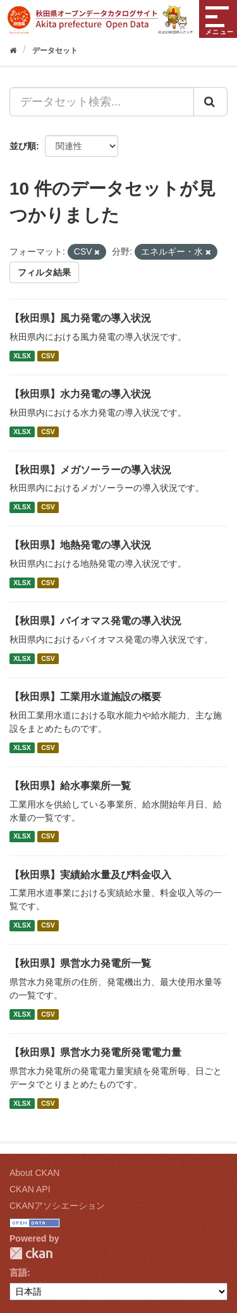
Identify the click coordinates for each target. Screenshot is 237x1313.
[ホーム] (12, 50)
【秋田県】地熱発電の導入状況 (80, 545)
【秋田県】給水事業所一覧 (70, 785)
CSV (48, 356)
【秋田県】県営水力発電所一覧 (80, 963)
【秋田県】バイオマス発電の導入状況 (95, 620)
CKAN (30, 1253)
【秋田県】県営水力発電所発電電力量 (95, 1052)
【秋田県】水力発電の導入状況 (80, 394)
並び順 (22, 146)
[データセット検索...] (101, 101)
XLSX (21, 356)
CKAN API (30, 1189)
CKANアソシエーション (57, 1206)
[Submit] (210, 101)
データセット (55, 50)
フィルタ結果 (44, 272)
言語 (18, 1273)
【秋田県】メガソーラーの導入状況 (90, 469)
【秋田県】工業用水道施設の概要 (85, 696)
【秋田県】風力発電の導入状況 (80, 318)
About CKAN (34, 1173)
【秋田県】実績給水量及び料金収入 (90, 874)
